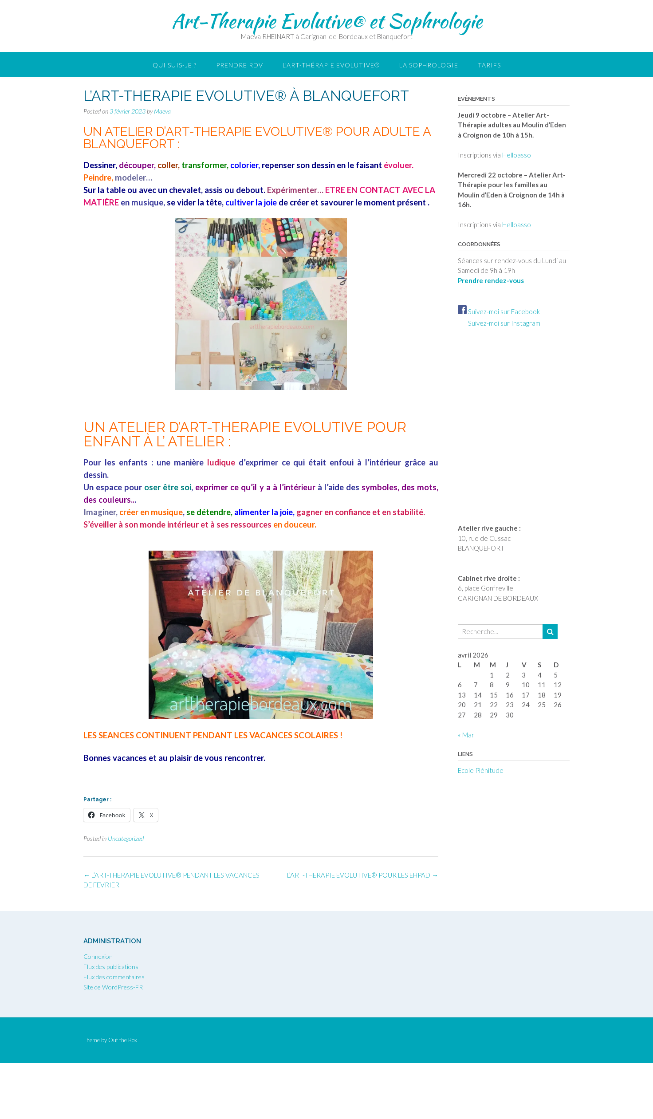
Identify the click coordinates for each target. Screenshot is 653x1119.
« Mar (466, 735)
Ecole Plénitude (481, 770)
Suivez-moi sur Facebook (499, 311)
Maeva (162, 111)
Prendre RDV (239, 65)
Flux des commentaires (114, 977)
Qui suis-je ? (175, 65)
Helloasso (516, 155)
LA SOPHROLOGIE (428, 65)
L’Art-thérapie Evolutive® (331, 65)
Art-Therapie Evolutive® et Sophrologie (326, 21)
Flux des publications (110, 966)
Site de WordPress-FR (113, 987)
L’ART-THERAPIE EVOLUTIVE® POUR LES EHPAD (362, 875)
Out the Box (122, 1040)
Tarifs (489, 65)
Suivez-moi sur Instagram (499, 323)
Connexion (98, 956)
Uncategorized (126, 838)
